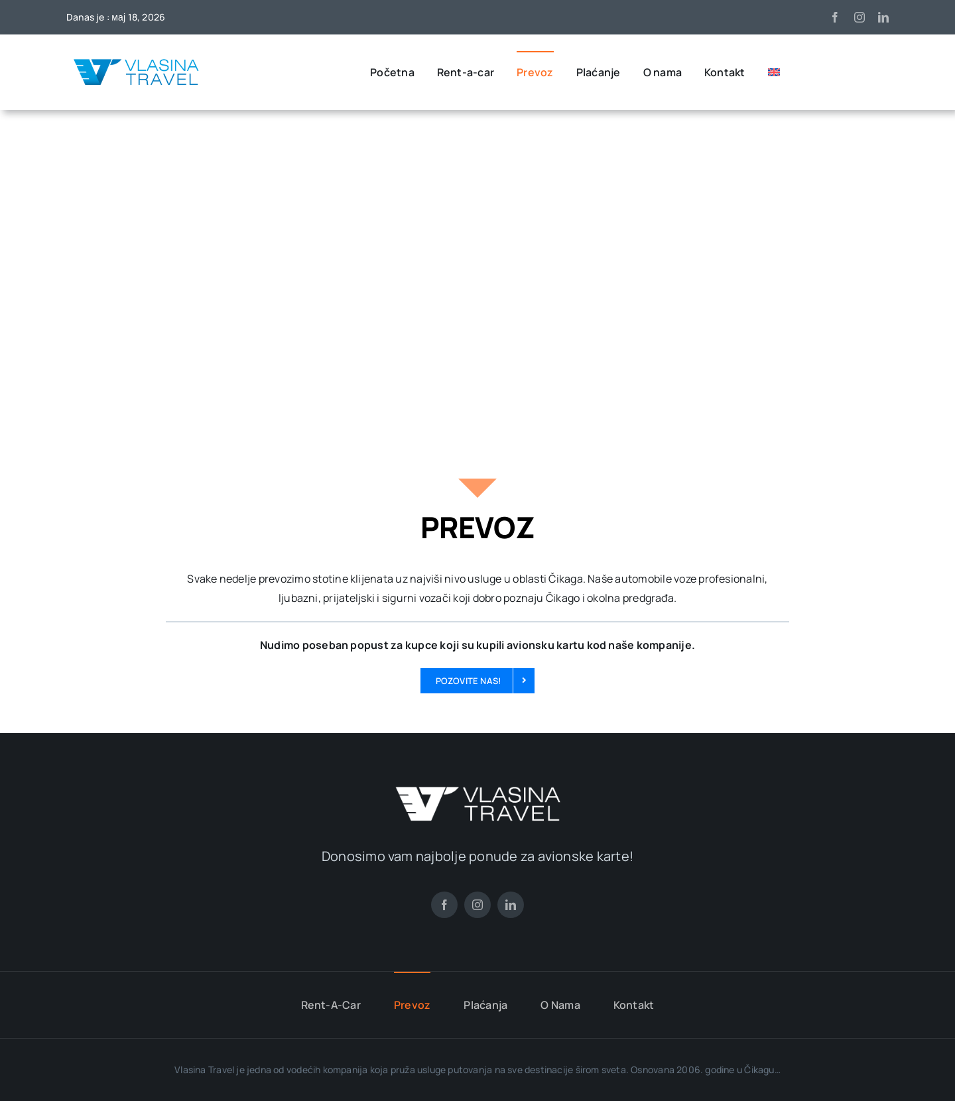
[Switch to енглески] (774, 72)
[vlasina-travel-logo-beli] (477, 791)
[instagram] (859, 17)
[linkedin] (883, 17)
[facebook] (835, 17)
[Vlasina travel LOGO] (136, 60)
